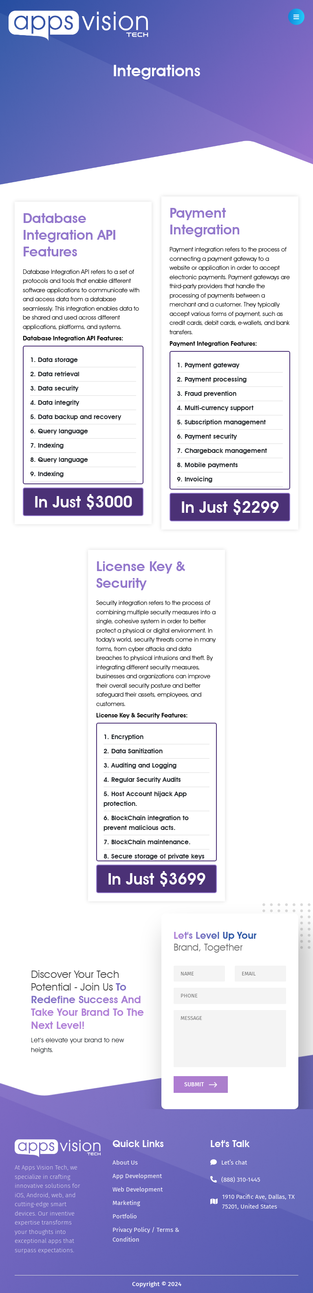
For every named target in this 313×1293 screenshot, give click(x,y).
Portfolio (124, 1216)
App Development (137, 1176)
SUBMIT (201, 1084)
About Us (125, 1162)
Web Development (137, 1189)
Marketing (126, 1203)
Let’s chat (234, 1162)
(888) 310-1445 (240, 1179)
